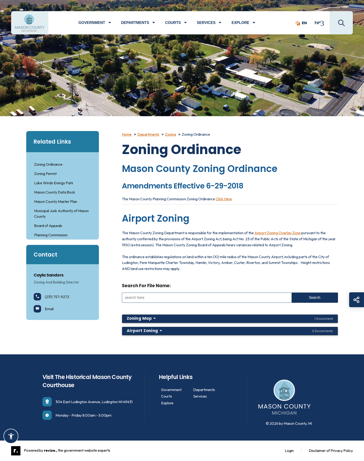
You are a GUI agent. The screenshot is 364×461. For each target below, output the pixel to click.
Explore (240, 23)
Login (289, 450)
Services (206, 23)
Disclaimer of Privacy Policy (331, 450)
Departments (135, 23)
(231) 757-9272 (51, 296)
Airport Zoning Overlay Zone (277, 232)
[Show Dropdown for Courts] (189, 23)
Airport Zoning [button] (230, 330)
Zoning (170, 134)
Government (91, 23)
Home (127, 134)
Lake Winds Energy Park (53, 183)
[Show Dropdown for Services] (223, 23)
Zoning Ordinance (48, 164)
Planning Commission (51, 235)
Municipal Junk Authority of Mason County (61, 213)
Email (44, 309)
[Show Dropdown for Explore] (257, 23)
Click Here (224, 199)
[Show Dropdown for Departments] (157, 23)
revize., (50, 450)
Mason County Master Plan (55, 201)
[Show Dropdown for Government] (113, 23)
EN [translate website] (301, 22)
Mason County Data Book (54, 192)
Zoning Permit (45, 173)
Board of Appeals (48, 225)
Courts (173, 23)
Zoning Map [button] (230, 318)
